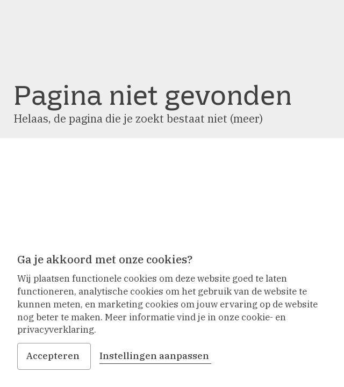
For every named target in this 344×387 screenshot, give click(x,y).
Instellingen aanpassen (155, 356)
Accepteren (54, 356)
